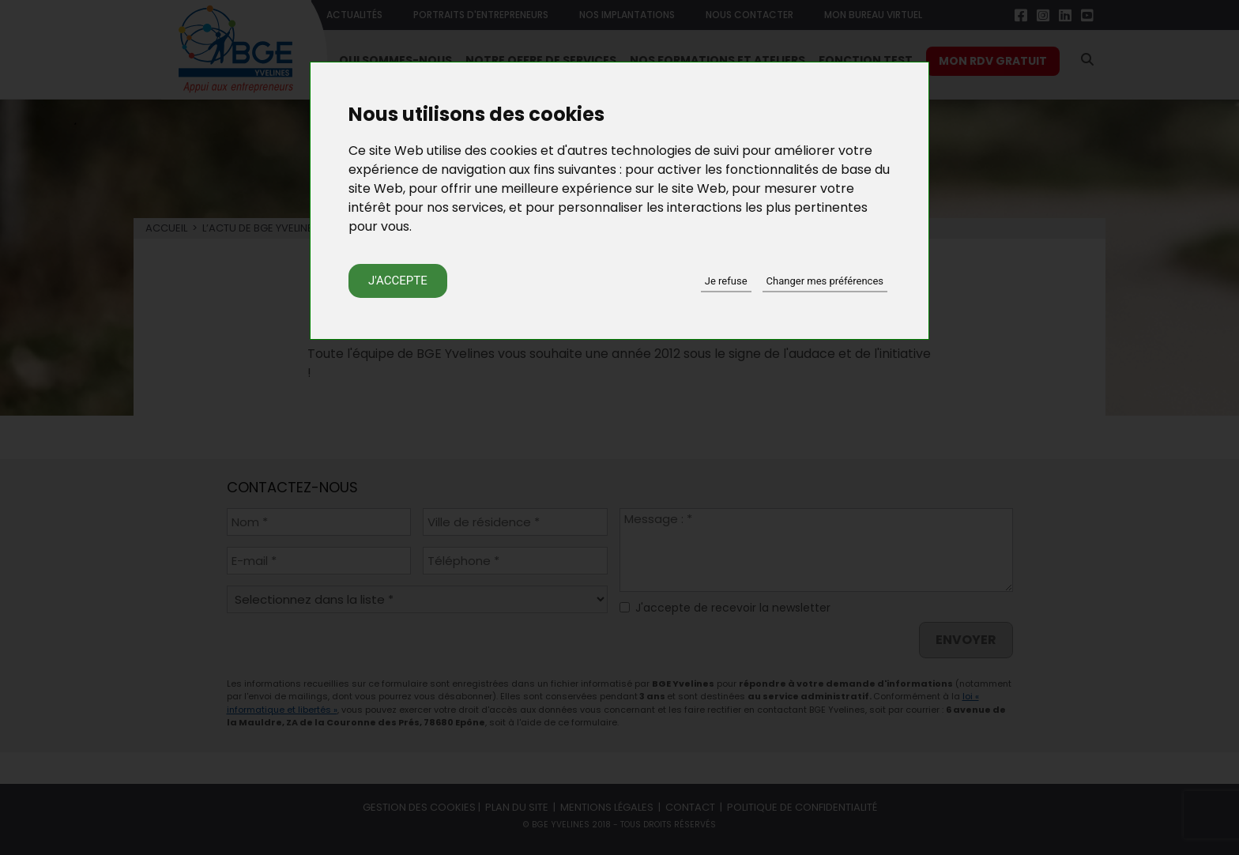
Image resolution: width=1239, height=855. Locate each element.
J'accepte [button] (397, 280)
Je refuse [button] (726, 281)
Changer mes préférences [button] (824, 281)
